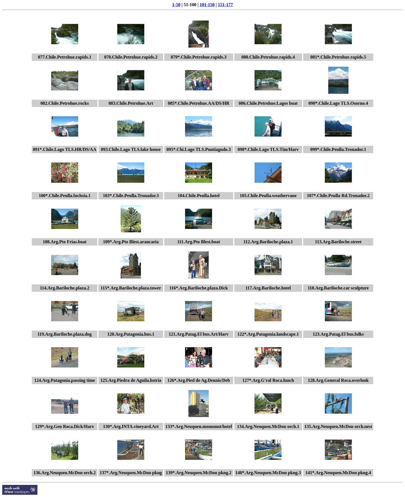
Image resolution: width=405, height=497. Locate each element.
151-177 (225, 4)
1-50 (176, 4)
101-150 (207, 4)
